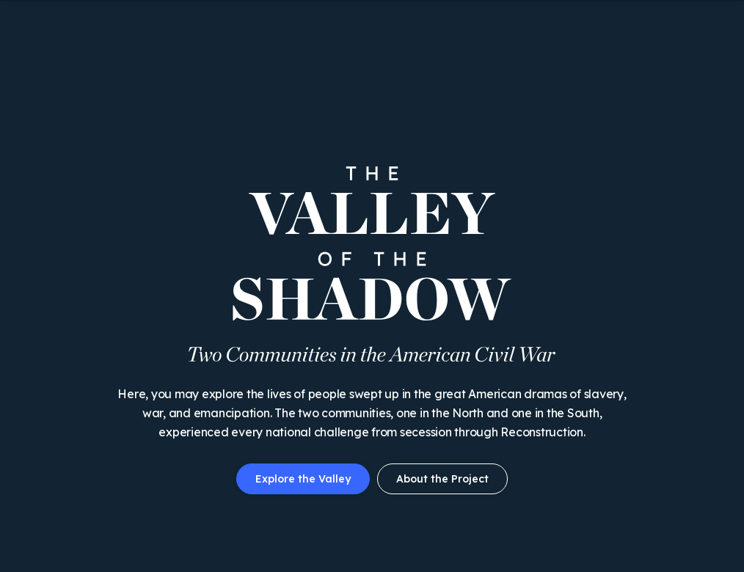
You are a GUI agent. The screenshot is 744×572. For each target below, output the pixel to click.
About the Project (442, 478)
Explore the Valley (303, 478)
